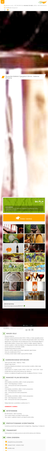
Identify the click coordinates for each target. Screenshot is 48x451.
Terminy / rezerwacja (24, 218)
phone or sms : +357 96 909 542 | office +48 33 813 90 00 (26, 5)
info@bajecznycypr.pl (11, 7)
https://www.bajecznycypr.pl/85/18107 (13, 306)
